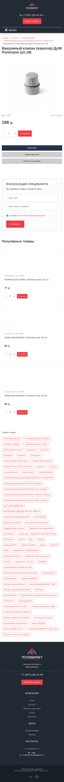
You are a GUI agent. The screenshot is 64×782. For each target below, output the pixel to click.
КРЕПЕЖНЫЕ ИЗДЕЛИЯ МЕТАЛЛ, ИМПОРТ (22, 511)
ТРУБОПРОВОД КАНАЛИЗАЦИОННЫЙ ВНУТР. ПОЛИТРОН (28, 478)
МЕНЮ (13, 30)
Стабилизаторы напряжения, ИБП (18, 567)
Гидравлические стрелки (14, 528)
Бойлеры (39, 590)
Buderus (41, 539)
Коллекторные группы (43, 618)
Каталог (32, 705)
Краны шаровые (38, 623)
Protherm (54, 545)
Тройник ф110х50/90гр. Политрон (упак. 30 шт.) (25, 338)
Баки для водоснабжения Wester (17, 590)
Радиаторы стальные (24, 562)
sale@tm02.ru (33, 749)
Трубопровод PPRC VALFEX (15, 607)
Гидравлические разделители (41, 528)
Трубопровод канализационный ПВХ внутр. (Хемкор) (25, 489)
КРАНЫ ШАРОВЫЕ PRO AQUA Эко (43, 629)
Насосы (31, 735)
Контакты (32, 717)
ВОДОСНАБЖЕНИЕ (29, 578)
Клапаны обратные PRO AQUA (16, 618)
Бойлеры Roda (10, 595)
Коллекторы (9, 534)
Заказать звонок (32, 682)
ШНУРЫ (40, 467)
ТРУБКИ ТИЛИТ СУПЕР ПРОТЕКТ (18, 467)
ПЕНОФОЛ (8, 455)
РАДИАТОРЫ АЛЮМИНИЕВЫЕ (26, 550)
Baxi (30, 539)
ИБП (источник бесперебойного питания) (20, 573)
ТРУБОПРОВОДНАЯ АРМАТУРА (17, 612)
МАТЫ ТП (44, 450)
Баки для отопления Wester (36, 523)
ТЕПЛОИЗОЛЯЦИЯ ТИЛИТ (36, 444)
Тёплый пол (8, 601)
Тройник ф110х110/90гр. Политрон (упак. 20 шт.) (26, 280)
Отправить (15, 224)
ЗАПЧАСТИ (8, 539)
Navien (43, 545)
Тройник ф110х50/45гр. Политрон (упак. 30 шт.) (25, 396)
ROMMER (42, 562)
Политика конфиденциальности (26, 771)
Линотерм (31, 450)
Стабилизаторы (48, 573)
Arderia (21, 539)
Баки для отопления (12, 523)
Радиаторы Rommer (12, 556)
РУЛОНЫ (21, 455)
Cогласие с (27, 215)
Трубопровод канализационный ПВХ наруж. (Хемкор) (25, 500)
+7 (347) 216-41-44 (32, 15)
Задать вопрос (32, 21)
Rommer (7, 562)
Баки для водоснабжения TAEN (42, 584)
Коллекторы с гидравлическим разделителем (37, 534)
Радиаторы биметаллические (37, 556)
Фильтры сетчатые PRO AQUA (16, 634)
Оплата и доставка (32, 709)
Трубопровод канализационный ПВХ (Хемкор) (22, 483)
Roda (6, 550)
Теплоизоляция (32, 731)
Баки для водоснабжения (14, 584)
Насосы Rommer (10, 472)
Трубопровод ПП (25, 601)
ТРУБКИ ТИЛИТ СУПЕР (42, 461)
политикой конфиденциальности (32, 216)
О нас (32, 701)
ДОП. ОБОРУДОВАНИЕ (13, 506)
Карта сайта (43, 771)
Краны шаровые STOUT (14, 629)
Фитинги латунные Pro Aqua (43, 607)
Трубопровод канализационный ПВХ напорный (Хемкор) (27, 495)
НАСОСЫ (53, 467)
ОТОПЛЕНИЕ (39, 517)
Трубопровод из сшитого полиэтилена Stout (39, 595)
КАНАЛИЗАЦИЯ (46, 472)
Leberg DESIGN (10, 545)
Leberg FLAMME (28, 545)
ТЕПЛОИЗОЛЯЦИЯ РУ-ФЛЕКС (37, 439)
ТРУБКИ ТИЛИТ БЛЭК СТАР (15, 461)
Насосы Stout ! (28, 472)
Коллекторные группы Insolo (15, 623)
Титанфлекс (35, 455)
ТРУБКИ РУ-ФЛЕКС (12, 444)
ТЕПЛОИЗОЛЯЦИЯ (12, 439)
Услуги (32, 713)
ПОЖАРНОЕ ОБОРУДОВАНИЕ (16, 517)
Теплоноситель (10, 578)
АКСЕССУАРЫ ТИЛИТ (13, 450)
